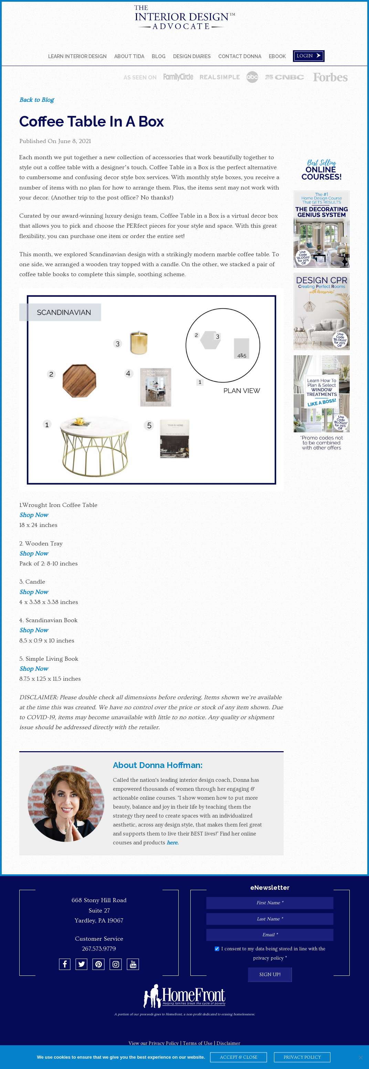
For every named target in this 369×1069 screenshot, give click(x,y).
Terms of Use (197, 1043)
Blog (159, 56)
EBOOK (277, 56)
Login (309, 56)
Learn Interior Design (77, 56)
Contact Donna (239, 56)
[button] (65, 964)
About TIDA (129, 56)
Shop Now (33, 515)
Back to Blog (36, 100)
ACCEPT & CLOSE (238, 1057)
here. (173, 843)
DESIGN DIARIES (192, 56)
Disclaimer (228, 1043)
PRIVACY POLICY (302, 1057)
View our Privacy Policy (154, 1043)
